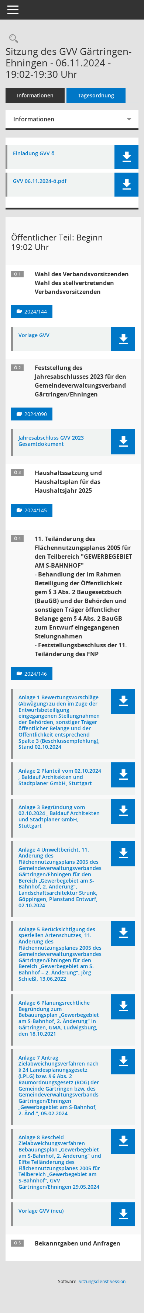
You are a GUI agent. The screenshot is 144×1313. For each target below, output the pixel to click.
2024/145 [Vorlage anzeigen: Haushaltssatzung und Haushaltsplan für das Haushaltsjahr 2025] (35, 510)
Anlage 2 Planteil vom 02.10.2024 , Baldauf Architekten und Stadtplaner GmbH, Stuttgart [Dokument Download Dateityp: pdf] (59, 777)
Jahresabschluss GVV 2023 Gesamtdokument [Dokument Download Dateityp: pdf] (51, 441)
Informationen (35, 95)
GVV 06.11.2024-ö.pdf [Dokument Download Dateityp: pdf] (39, 181)
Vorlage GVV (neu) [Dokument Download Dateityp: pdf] (41, 1211)
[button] (126, 157)
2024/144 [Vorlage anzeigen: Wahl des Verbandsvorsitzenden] (35, 311)
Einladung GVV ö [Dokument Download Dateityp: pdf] (34, 153)
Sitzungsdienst (102, 1281)
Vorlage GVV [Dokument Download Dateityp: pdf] (33, 335)
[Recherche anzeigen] (12, 39)
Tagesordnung (96, 95)
